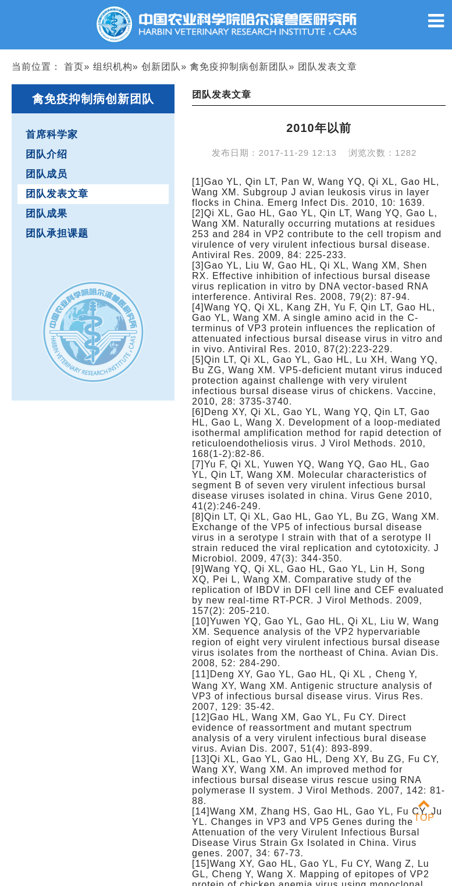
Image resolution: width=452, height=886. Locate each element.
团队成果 (46, 213)
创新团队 (161, 67)
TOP (424, 811)
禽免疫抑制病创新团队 (239, 67)
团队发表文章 (57, 193)
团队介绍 (46, 154)
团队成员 (46, 174)
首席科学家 (52, 134)
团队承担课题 (57, 233)
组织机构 (113, 67)
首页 (74, 67)
